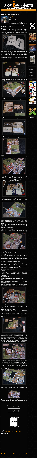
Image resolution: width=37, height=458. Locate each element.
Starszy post (25, 453)
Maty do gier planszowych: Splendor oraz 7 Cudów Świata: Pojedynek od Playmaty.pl (32, 52)
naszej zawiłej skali (18, 405)
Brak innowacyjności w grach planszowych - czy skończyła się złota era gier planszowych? (32, 41)
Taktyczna (17, 431)
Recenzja (14, 431)
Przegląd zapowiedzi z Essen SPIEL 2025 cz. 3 (32, 72)
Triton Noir (19, 431)
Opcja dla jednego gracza (10, 431)
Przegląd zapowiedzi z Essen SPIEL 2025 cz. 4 (32, 69)
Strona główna (14, 453)
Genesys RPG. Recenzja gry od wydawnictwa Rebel (32, 63)
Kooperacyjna (5, 431)
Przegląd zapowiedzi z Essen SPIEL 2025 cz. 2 (32, 75)
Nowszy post (3, 453)
